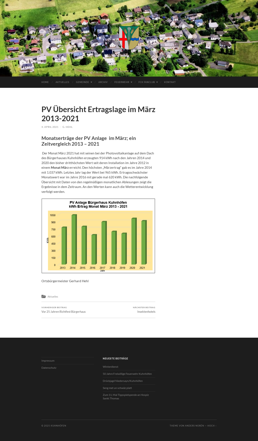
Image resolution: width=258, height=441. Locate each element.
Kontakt (170, 82)
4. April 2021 (49, 126)
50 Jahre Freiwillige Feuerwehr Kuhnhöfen (127, 373)
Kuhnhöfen (58, 425)
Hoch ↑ (212, 425)
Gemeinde (82, 82)
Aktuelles (62, 82)
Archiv (103, 82)
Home (45, 82)
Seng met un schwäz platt (117, 387)
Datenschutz (48, 367)
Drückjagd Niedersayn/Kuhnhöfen (123, 380)
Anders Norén (194, 425)
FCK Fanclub (147, 82)
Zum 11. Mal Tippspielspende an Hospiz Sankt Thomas (126, 396)
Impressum (47, 360)
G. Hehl (68, 126)
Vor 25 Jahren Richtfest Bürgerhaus (63, 309)
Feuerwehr (121, 82)
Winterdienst (110, 366)
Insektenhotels (144, 309)
